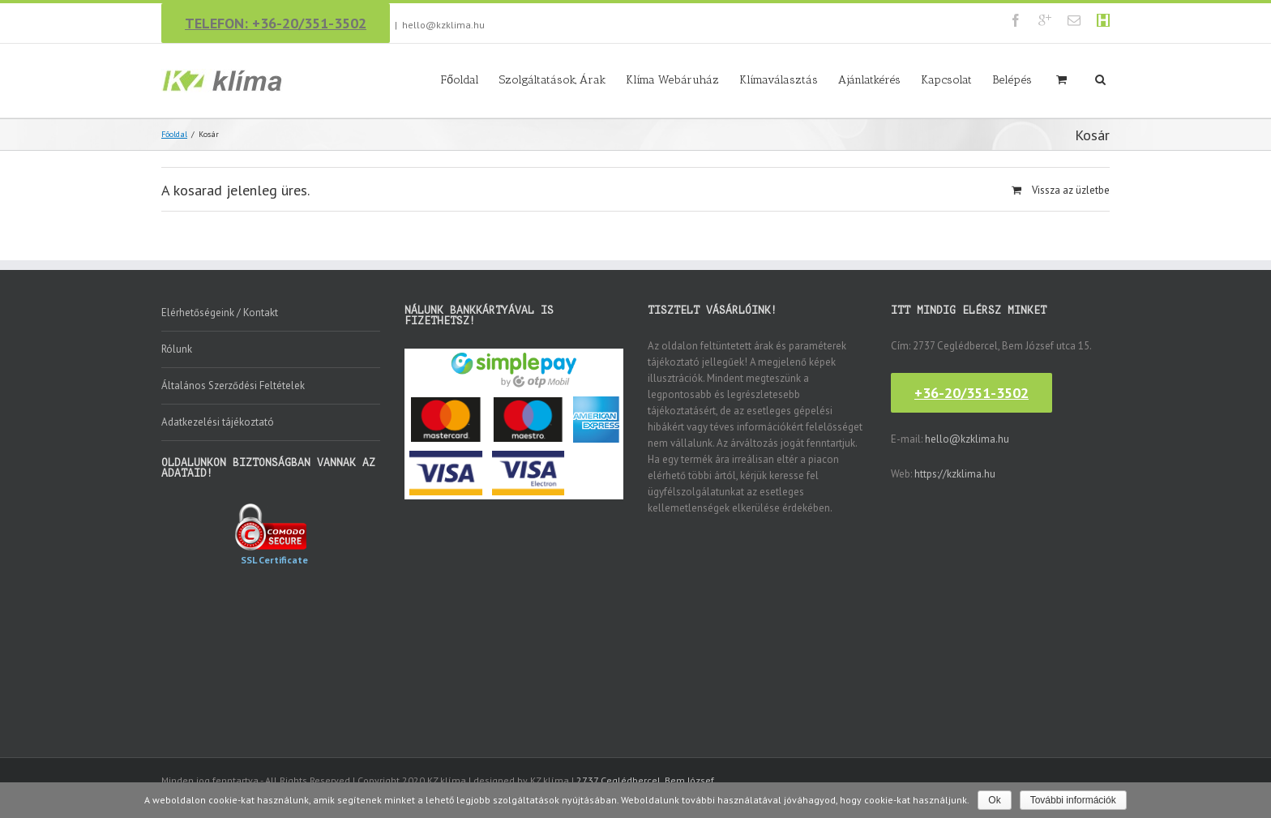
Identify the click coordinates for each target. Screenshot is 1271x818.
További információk (1073, 800)
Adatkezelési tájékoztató (217, 422)
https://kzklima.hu (954, 474)
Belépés (1012, 80)
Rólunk (176, 349)
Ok (994, 800)
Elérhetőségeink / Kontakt (219, 312)
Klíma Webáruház (672, 80)
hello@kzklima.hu (443, 25)
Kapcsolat (946, 80)
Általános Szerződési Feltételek (233, 385)
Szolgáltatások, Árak (552, 80)
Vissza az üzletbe (1071, 190)
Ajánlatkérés (869, 80)
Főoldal (460, 80)
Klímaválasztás (778, 80)
